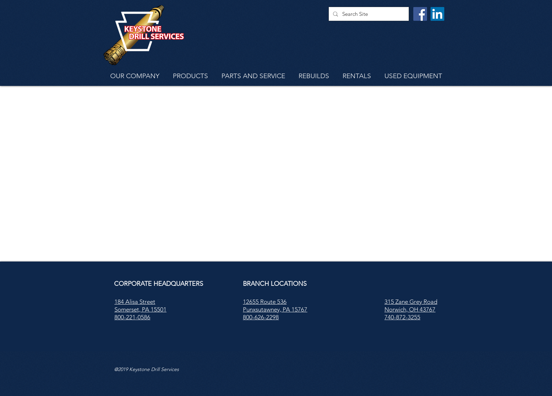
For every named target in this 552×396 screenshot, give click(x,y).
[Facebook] (420, 14)
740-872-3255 (402, 317)
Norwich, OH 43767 (409, 309)
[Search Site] (368, 14)
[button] (135, 75)
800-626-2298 (261, 317)
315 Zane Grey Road (410, 301)
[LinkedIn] (437, 14)
